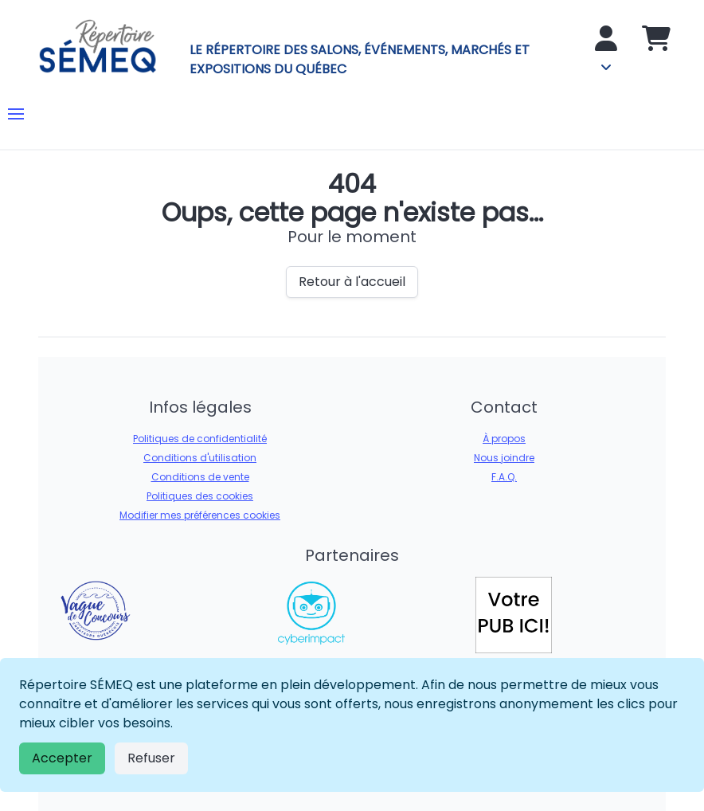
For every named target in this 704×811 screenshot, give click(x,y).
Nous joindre (504, 457)
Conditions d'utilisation (199, 457)
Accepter (62, 758)
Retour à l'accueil (352, 281)
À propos (504, 438)
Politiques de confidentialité (200, 438)
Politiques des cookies (200, 496)
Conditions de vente (200, 477)
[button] (16, 114)
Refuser (151, 758)
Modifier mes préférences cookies (199, 515)
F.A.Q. (504, 477)
